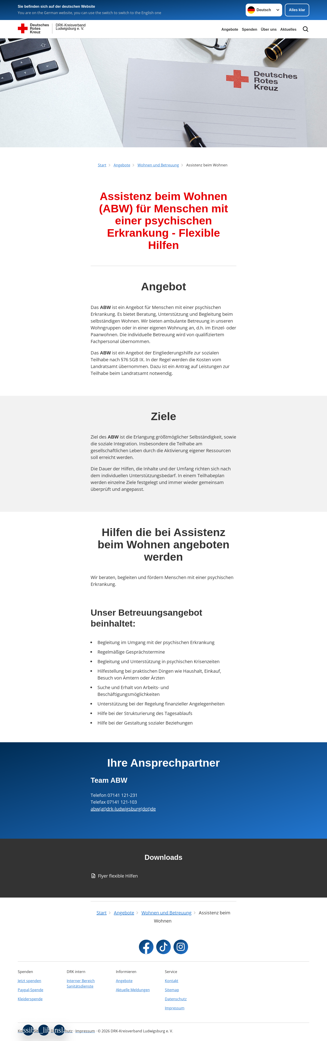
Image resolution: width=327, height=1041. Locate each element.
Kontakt (171, 980)
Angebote (229, 29)
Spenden (249, 29)
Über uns (269, 29)
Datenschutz (176, 998)
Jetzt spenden (29, 980)
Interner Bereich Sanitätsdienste (81, 983)
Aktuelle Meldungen (133, 989)
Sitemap (172, 989)
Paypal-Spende (30, 989)
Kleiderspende (30, 998)
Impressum (174, 1008)
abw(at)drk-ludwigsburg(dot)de (123, 809)
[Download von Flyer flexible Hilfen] (163, 876)
